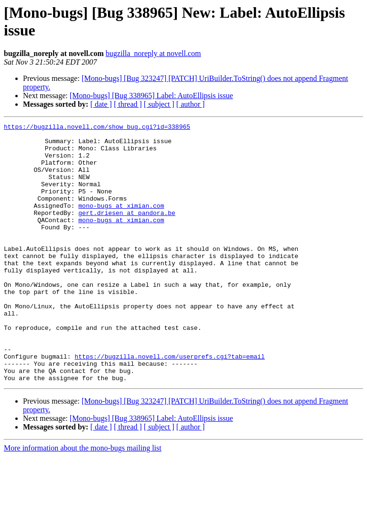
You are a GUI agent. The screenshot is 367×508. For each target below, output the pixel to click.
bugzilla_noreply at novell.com (153, 53)
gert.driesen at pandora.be (126, 231)
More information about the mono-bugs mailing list (83, 500)
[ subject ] (159, 104)
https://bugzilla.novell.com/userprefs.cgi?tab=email (170, 403)
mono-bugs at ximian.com (121, 222)
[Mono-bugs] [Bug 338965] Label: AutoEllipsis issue (151, 95)
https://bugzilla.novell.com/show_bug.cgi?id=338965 (97, 128)
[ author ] (190, 104)
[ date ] (101, 104)
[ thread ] (128, 104)
